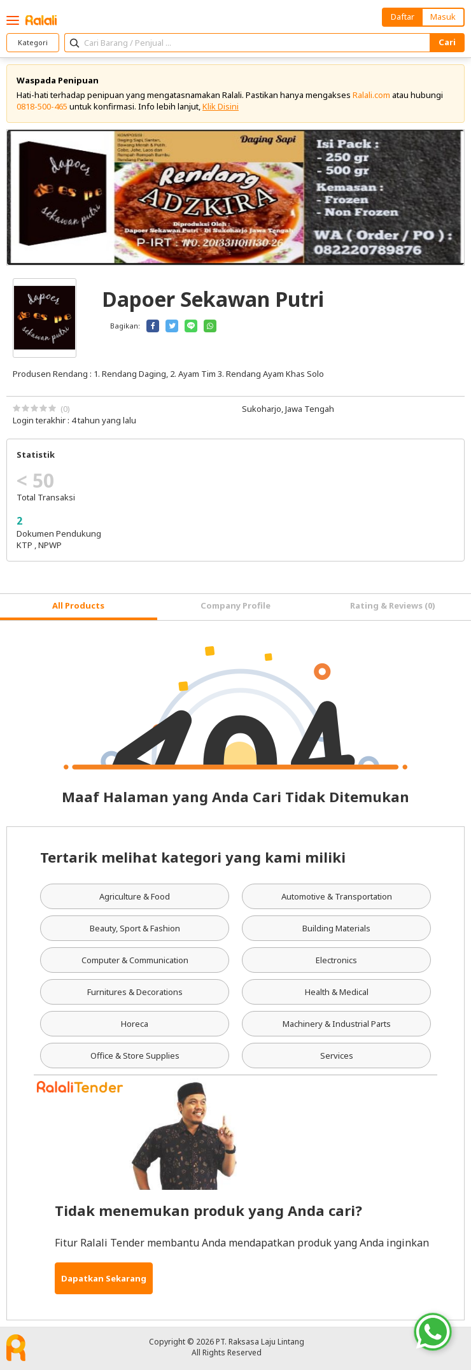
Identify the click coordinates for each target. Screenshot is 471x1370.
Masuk (443, 16)
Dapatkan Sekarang (103, 1278)
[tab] (78, 607)
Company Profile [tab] (235, 605)
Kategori (33, 42)
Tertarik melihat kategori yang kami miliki (193, 856)
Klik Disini (220, 106)
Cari (447, 42)
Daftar (402, 16)
